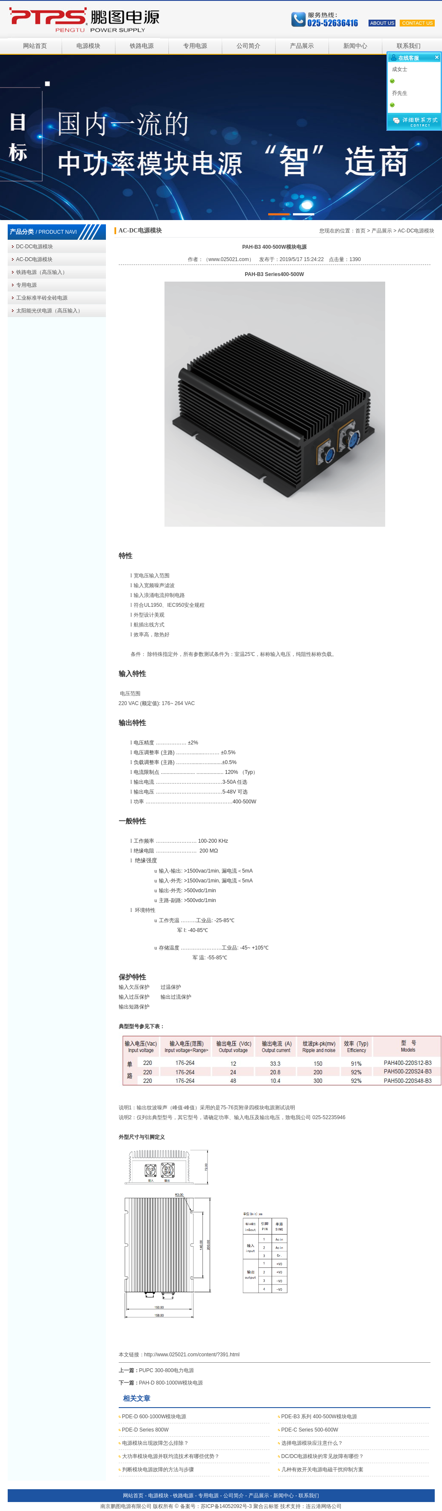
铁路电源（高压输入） (41, 272)
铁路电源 (142, 46)
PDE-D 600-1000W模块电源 (154, 1417)
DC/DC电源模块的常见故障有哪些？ (322, 1456)
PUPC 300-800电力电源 (166, 1370)
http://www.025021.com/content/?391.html (192, 1355)
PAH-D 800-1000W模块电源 (171, 1383)
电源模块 (88, 46)
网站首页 (35, 46)
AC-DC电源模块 (34, 259)
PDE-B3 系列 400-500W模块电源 (319, 1417)
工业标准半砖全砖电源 (41, 298)
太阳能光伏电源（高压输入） (49, 311)
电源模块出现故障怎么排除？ (155, 1443)
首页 (360, 231)
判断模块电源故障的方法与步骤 (158, 1470)
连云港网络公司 (324, 1506)
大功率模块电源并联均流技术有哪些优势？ (171, 1456)
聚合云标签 (266, 1506)
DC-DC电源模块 (34, 247)
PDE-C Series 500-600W (309, 1430)
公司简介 (249, 46)
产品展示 (302, 46)
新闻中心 (355, 46)
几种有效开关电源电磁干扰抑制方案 (322, 1470)
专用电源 (195, 46)
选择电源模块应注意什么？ (312, 1443)
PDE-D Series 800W (145, 1430)
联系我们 (409, 46)
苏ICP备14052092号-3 (226, 1506)
